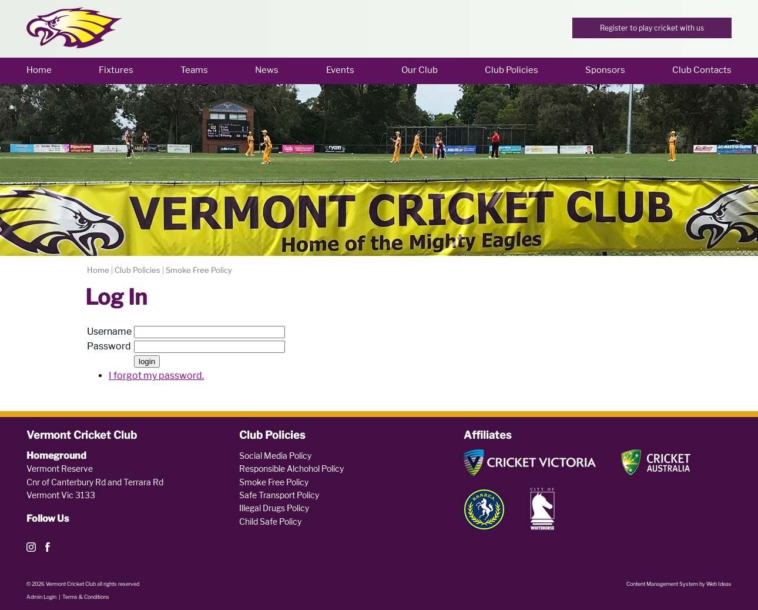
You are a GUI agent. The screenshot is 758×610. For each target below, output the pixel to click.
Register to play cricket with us (652, 28)
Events (340, 70)
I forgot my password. (156, 375)
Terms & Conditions (85, 597)
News (267, 70)
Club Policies (511, 70)
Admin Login (41, 597)
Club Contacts (702, 70)
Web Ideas (719, 584)
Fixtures (116, 70)
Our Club (419, 70)
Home (39, 70)
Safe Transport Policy (279, 495)
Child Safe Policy (270, 521)
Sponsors (605, 70)
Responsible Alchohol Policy (291, 469)
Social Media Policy (275, 456)
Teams (194, 70)
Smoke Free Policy (199, 270)
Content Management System (662, 584)
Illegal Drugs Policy (274, 508)
